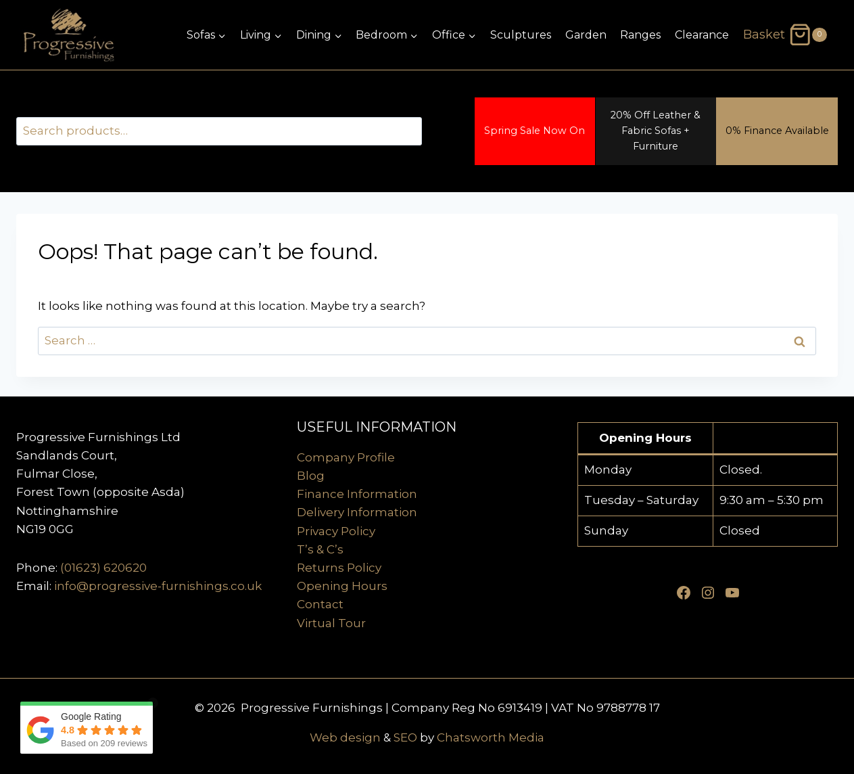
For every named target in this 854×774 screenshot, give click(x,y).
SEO (405, 737)
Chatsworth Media (490, 737)
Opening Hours (342, 586)
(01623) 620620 (103, 567)
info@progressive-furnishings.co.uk (158, 586)
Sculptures (520, 34)
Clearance (702, 34)
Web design (345, 737)
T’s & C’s (320, 549)
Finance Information (357, 494)
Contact (320, 604)
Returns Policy (339, 567)
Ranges (640, 34)
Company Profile (346, 457)
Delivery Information (357, 512)
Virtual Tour (331, 623)
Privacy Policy (336, 531)
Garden (586, 34)
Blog (311, 475)
